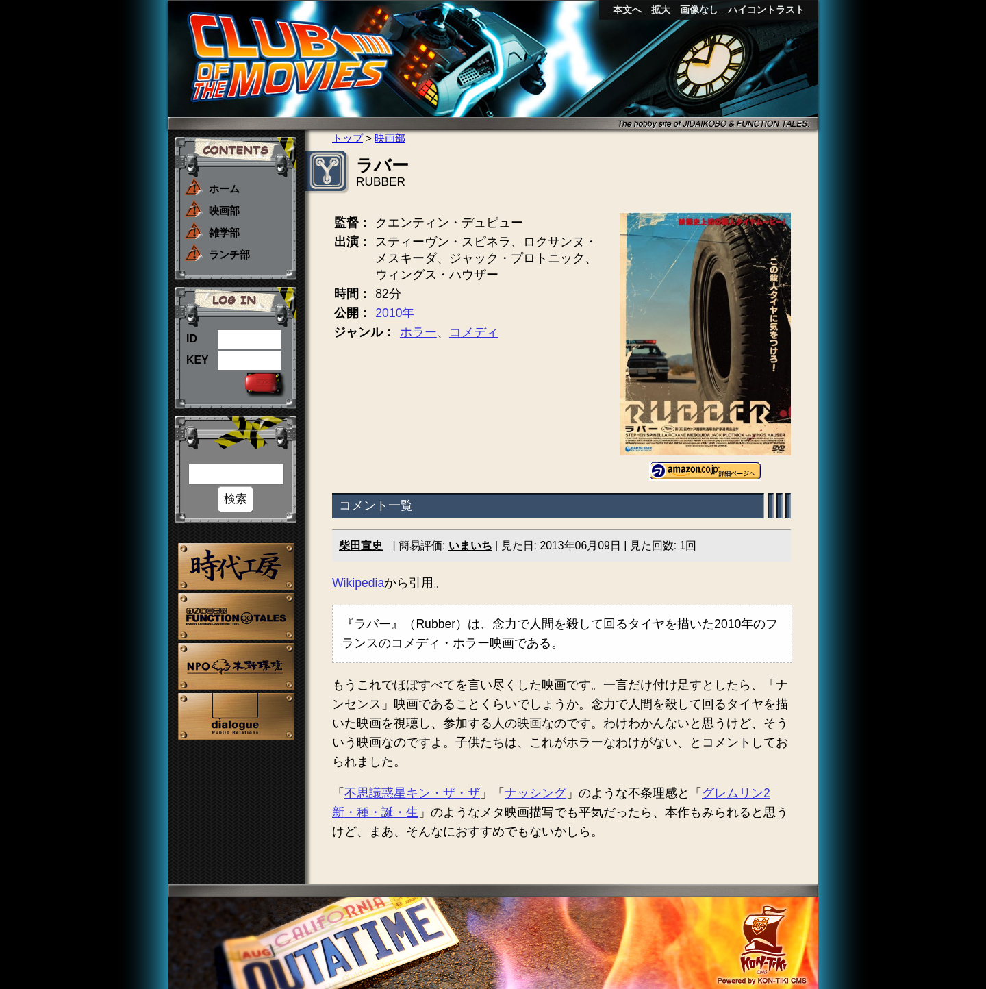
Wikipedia (358, 583)
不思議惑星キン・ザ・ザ (412, 793)
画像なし (699, 9)
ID (191, 339)
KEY (197, 360)
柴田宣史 (361, 545)
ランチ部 (229, 254)
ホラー (418, 332)
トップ (347, 138)
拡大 (660, 9)
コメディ (473, 332)
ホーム (224, 189)
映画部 (224, 210)
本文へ (627, 9)
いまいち (470, 545)
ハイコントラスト (766, 9)
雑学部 (224, 232)
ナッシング (535, 793)
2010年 (394, 313)
